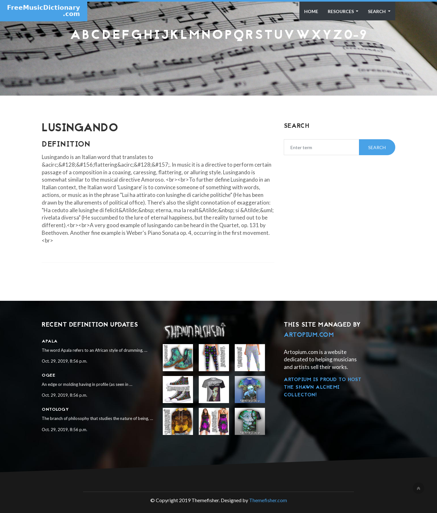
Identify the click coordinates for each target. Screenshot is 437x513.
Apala (50, 341)
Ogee (48, 375)
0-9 (355, 36)
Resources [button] (341, 11)
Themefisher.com (268, 500)
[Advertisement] (218, 58)
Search (377, 11)
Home (311, 11)
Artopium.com (309, 335)
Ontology (55, 409)
